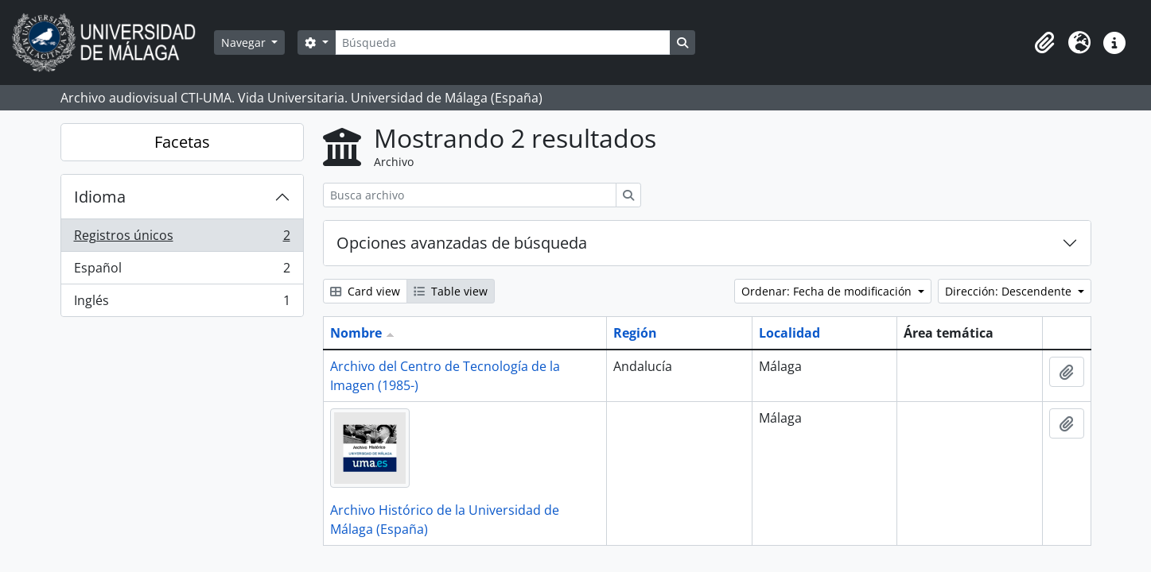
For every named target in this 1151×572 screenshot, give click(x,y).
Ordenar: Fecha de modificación (828, 291)
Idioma (100, 196)
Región (635, 333)
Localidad (789, 333)
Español (181, 271)
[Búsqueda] (503, 42)
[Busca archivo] (469, 195)
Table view (451, 291)
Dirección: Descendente (1010, 291)
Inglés (181, 303)
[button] (1044, 42)
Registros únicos (181, 239)
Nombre (356, 333)
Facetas (182, 142)
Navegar (245, 42)
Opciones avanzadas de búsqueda (461, 242)
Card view (365, 291)
